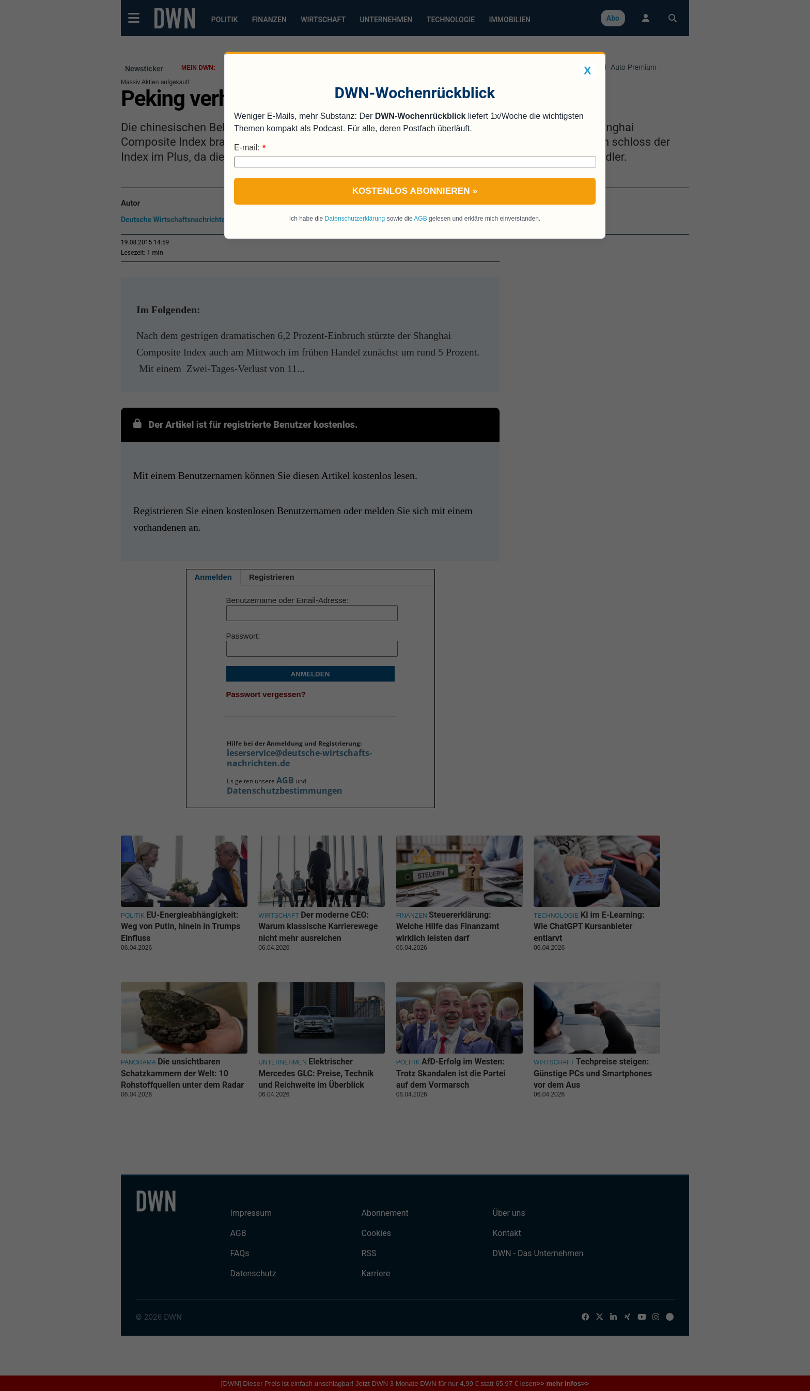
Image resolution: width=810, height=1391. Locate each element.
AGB (420, 218)
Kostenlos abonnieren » (415, 191)
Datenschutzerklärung (355, 218)
